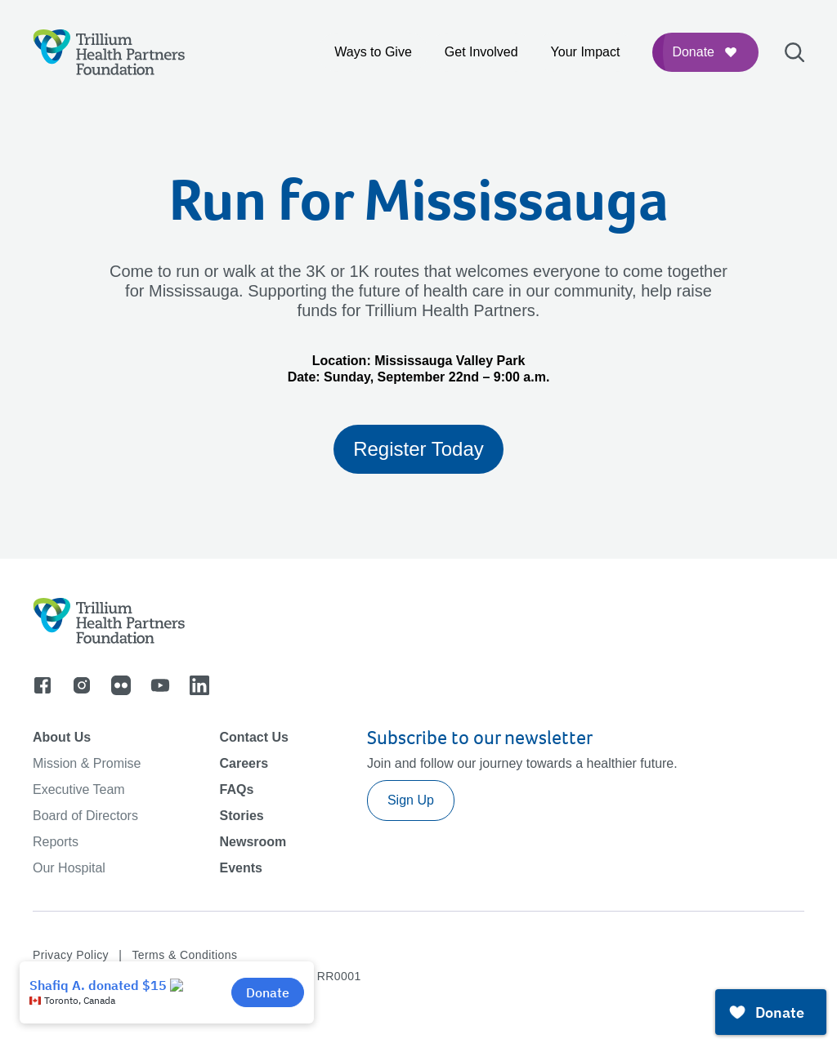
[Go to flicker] (121, 685)
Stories (241, 816)
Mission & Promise (87, 763)
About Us (62, 737)
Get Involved (481, 52)
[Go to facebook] (42, 685)
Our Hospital (69, 868)
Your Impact (585, 52)
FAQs (236, 789)
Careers (243, 763)
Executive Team (79, 789)
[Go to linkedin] (199, 685)
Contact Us (253, 737)
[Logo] (109, 52)
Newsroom (252, 842)
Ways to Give (373, 52)
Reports (55, 842)
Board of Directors (85, 816)
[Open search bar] (794, 52)
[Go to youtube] (160, 685)
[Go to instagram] (82, 685)
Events (240, 868)
